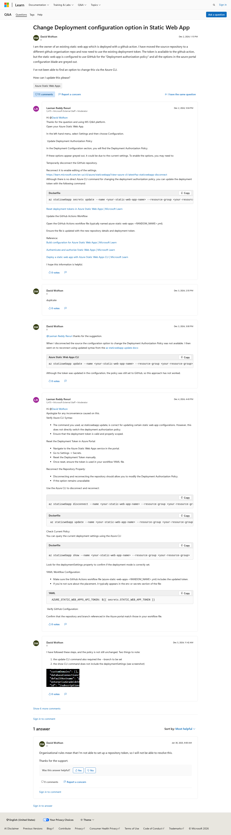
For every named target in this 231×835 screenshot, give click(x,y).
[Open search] (214, 5)
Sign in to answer (42, 805)
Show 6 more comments (46, 708)
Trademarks (175, 828)
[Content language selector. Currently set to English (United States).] (20, 820)
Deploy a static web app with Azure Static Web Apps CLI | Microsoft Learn (87, 257)
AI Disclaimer (11, 828)
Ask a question (216, 14)
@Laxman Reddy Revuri (59, 336)
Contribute (65, 828)
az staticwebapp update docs (122, 347)
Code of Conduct (152, 828)
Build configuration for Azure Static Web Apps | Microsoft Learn (81, 242)
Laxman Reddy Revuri (58, 108)
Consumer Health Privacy (104, 828)
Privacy (79, 828)
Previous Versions (32, 828)
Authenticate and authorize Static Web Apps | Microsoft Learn (80, 249)
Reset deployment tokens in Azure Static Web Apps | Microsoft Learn (84, 209)
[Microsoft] (6, 5)
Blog (49, 828)
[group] (119, 200)
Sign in (223, 4)
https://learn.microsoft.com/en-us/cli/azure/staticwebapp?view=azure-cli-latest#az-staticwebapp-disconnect (106, 174)
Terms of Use (132, 828)
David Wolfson (48, 36)
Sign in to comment (44, 718)
